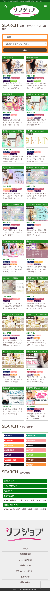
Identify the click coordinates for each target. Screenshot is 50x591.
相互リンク (25, 577)
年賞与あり (30, 460)
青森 (36, 509)
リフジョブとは (25, 560)
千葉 (20, 500)
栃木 (38, 500)
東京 (6, 500)
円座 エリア (8, 491)
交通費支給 (8, 440)
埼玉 (26, 500)
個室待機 (29, 445)
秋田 (30, 509)
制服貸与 (29, 465)
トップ (25, 549)
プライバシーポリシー (25, 571)
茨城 (32, 500)
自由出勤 (7, 465)
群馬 (44, 500)
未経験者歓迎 (9, 450)
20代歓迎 (29, 450)
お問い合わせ (25, 582)
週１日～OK (30, 435)
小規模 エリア (9, 481)
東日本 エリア (9, 496)
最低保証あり (31, 440)
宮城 (6, 509)
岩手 (18, 509)
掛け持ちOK (8, 445)
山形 (12, 509)
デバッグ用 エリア (10, 486)
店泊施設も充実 (10, 460)
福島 (24, 509)
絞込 (25, 50)
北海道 (43, 509)
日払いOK (8, 435)
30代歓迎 (7, 455)
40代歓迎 (29, 455)
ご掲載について (25, 565)
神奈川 (13, 500)
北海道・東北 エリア (11, 505)
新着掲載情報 (25, 554)
